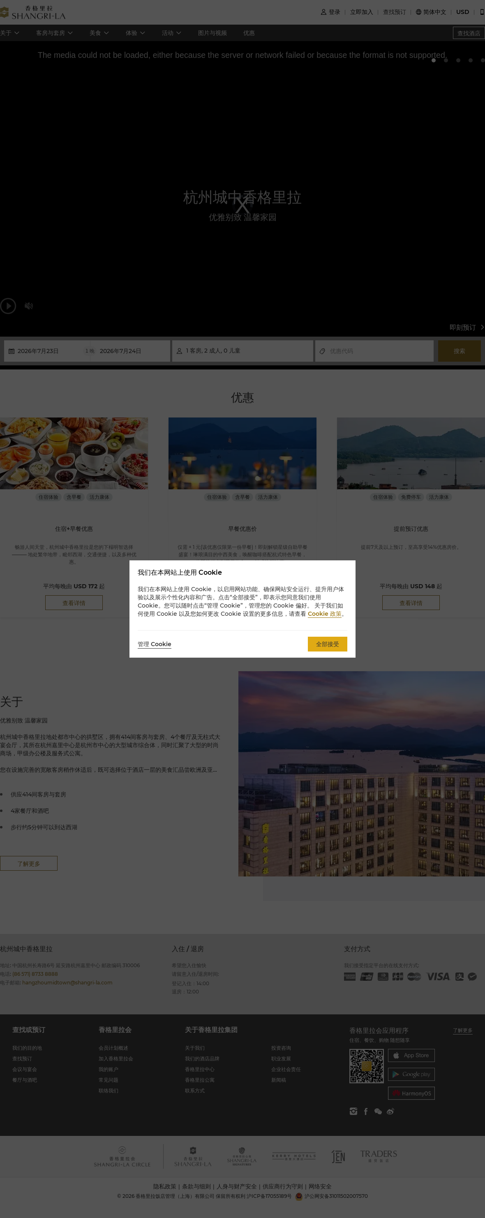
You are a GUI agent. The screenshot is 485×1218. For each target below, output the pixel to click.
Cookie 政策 (325, 613)
